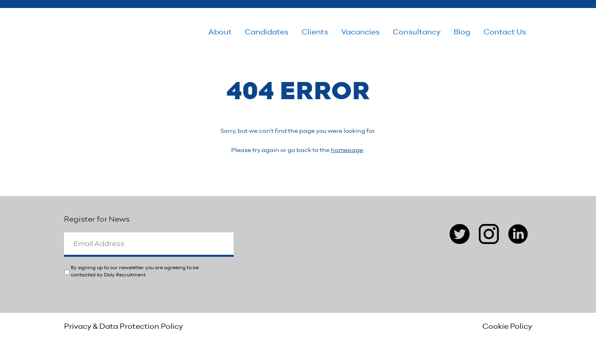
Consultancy (416, 32)
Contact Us (505, 32)
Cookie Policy (507, 326)
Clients (315, 32)
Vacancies (360, 32)
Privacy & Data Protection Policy (123, 326)
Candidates (266, 32)
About (220, 32)
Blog (462, 32)
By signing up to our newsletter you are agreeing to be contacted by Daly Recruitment (135, 271)
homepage (347, 150)
